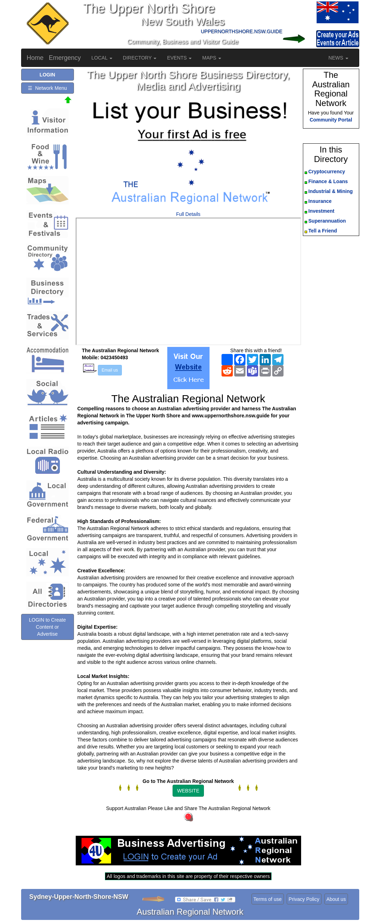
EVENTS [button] (179, 58)
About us (336, 899)
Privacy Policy (304, 899)
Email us (110, 370)
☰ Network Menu (47, 88)
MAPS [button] (211, 58)
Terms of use (268, 899)
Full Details (188, 214)
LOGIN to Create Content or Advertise (47, 627)
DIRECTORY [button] (140, 58)
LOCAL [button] (102, 58)
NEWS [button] (338, 58)
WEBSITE (188, 791)
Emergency (65, 57)
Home (35, 57)
